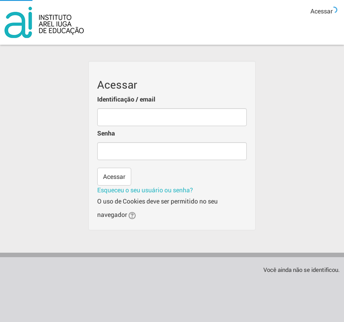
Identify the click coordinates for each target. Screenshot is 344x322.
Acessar (321, 11)
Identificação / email (126, 99)
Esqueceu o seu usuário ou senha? (145, 190)
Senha (106, 133)
